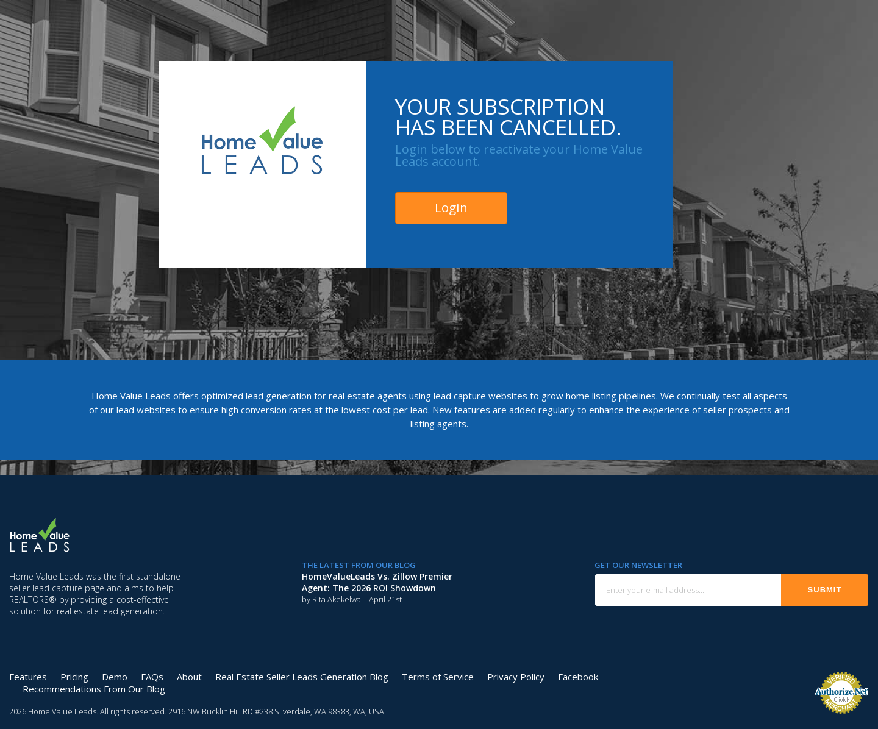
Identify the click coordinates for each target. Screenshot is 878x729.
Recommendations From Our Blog (94, 689)
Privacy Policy (515, 676)
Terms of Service (438, 676)
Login (451, 207)
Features (28, 676)
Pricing (74, 676)
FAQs (152, 676)
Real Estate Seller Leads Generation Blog (301, 676)
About (189, 676)
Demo (114, 676)
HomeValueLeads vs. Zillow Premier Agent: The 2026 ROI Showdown (377, 582)
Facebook (578, 676)
